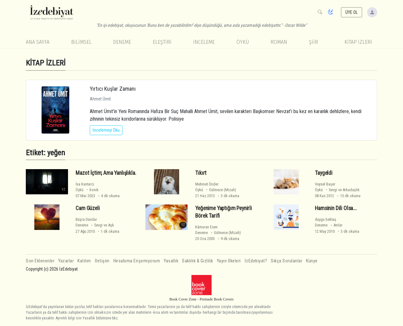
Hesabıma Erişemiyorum (136, 261)
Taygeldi (323, 173)
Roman (278, 42)
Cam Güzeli (87, 208)
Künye (312, 261)
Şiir (313, 42)
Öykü (242, 42)
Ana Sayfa (37, 42)
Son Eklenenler (40, 261)
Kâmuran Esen (206, 227)
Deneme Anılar (329, 225)
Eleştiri (162, 42)
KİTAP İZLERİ (358, 42)
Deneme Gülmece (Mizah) (218, 232)
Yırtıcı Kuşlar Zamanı (113, 88)
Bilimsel (81, 42)
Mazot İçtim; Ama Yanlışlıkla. (106, 173)
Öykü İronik (87, 189)
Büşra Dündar (86, 219)
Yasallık (171, 261)
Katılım (84, 261)
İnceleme (204, 42)
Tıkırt (201, 173)
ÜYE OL (351, 12)
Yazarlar (66, 261)
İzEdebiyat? (256, 261)
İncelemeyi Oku (106, 130)
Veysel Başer (325, 184)
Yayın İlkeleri (229, 261)
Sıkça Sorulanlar (286, 261)
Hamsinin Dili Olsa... (335, 208)
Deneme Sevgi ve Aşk (95, 225)
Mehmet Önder (207, 184)
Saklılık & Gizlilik (197, 261)
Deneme (122, 42)
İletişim (102, 261)
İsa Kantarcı (85, 184)
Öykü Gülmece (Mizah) (215, 189)
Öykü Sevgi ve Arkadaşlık (337, 189)
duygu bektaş (325, 219)
